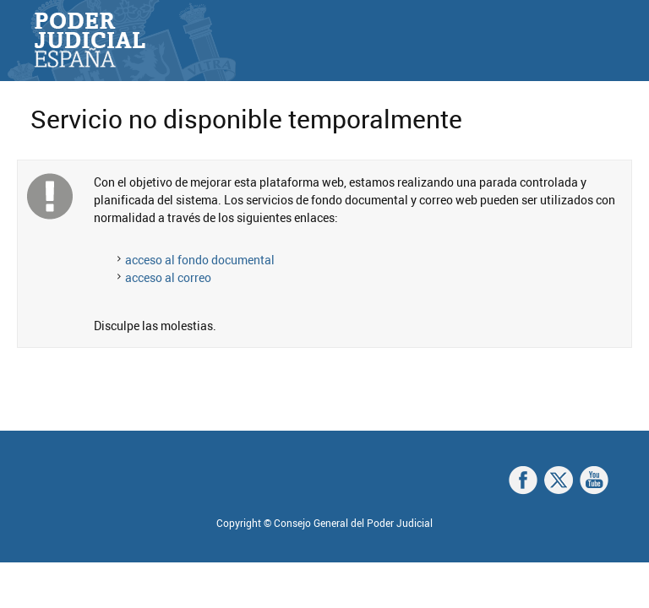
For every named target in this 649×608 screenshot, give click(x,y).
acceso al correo (168, 277)
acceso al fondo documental (200, 260)
